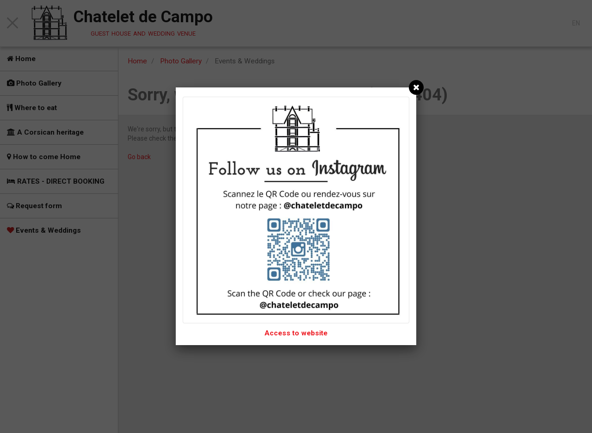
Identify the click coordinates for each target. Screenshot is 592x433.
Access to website (296, 333)
